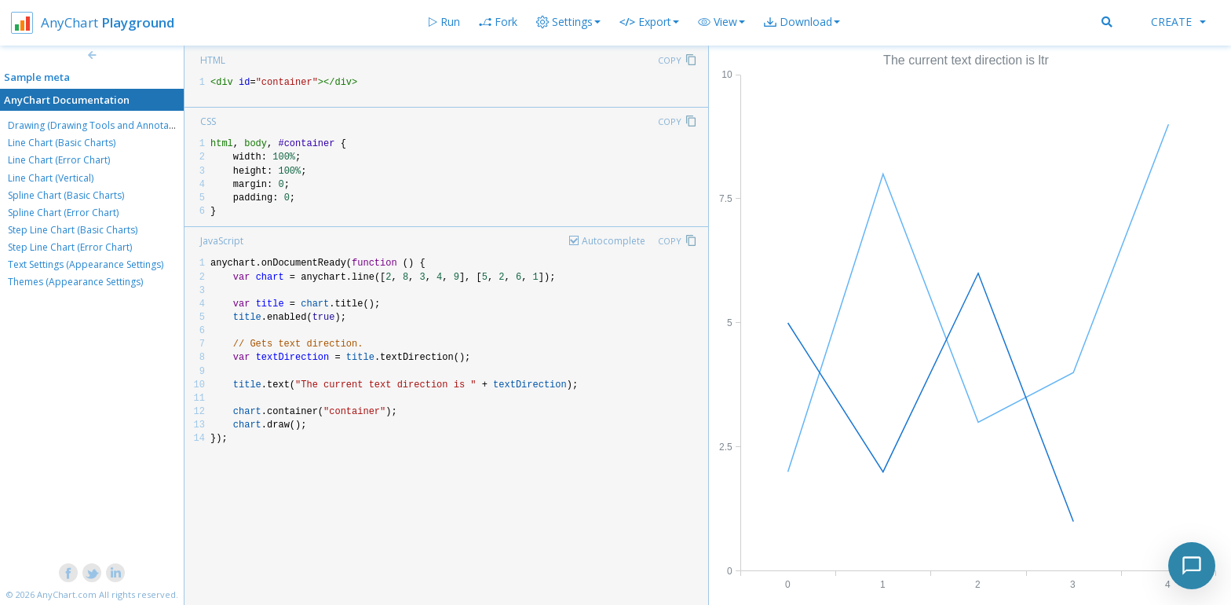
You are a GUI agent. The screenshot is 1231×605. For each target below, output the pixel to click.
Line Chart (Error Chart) (59, 160)
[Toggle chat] (1191, 565)
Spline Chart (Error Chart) (63, 212)
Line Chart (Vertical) (50, 178)
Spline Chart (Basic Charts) (66, 195)
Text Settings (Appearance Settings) (85, 264)
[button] (721, 22)
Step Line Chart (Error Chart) (70, 247)
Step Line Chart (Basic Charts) (72, 229)
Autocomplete (613, 241)
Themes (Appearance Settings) (75, 281)
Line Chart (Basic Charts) (61, 142)
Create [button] (1178, 21)
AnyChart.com (67, 594)
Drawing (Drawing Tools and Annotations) (100, 125)
